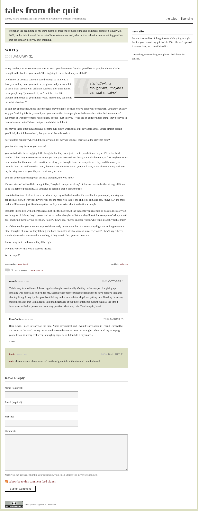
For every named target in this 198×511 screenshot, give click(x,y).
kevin (12, 354)
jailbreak (124, 264)
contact (34, 504)
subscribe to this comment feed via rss (32, 481)
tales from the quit (42, 10)
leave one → (36, 270)
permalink (23, 282)
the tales (171, 18)
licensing (187, 18)
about (27, 504)
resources (51, 504)
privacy (42, 504)
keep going (23, 264)
